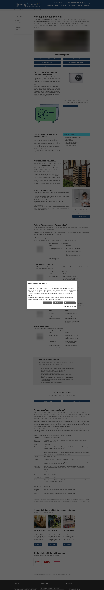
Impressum (66, 240)
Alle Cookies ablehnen (58, 237)
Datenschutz (73, 240)
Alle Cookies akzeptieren (70, 237)
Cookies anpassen (47, 237)
